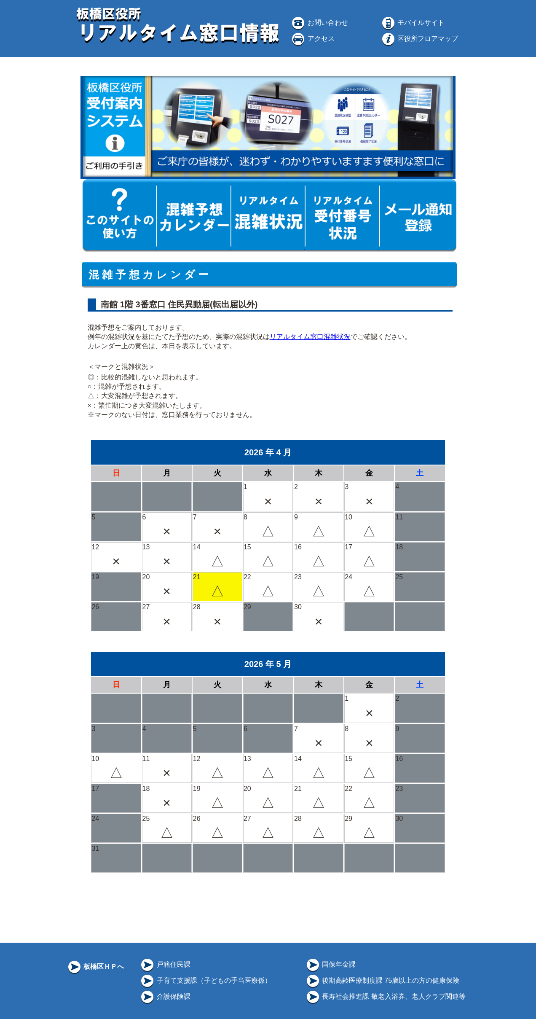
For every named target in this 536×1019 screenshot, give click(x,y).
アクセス (312, 38)
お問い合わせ (319, 22)
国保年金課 (330, 964)
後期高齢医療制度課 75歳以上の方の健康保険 (382, 980)
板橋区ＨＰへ (95, 966)
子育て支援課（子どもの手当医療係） (205, 980)
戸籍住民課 (164, 964)
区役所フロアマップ (419, 38)
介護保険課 (164, 996)
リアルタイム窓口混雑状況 (310, 336)
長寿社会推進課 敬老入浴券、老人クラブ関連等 (385, 996)
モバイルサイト (413, 22)
